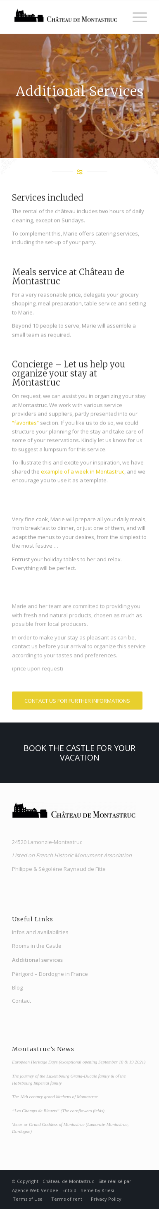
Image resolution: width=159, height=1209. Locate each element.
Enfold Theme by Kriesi (88, 1190)
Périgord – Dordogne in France (50, 974)
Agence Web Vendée (35, 1190)
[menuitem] (28, 1199)
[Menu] (135, 16)
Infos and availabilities (40, 932)
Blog (17, 987)
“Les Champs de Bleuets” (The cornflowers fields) (58, 1110)
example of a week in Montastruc (82, 472)
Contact (21, 1000)
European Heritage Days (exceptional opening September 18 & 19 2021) (78, 1061)
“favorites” (25, 423)
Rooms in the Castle (37, 945)
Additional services (37, 959)
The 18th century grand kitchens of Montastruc (55, 1096)
